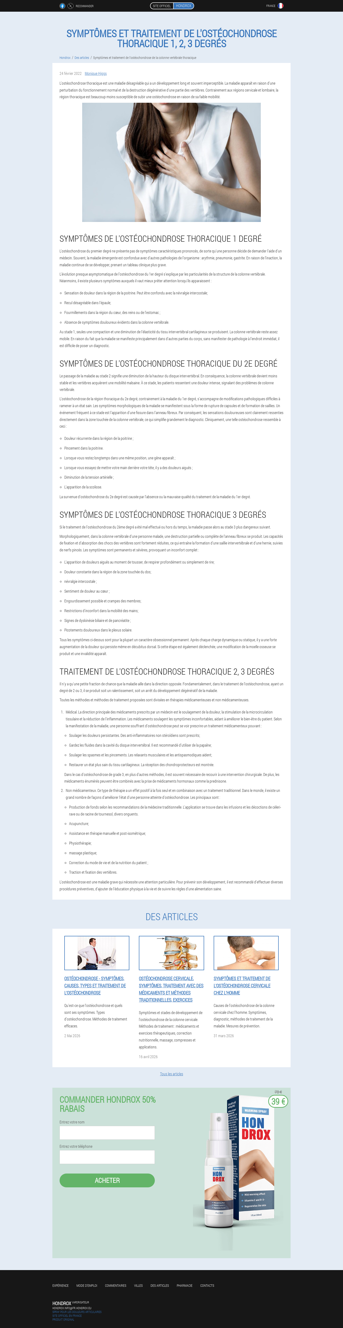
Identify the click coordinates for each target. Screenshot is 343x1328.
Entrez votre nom (72, 1122)
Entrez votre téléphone (76, 1146)
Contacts (207, 1285)
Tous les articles (171, 1073)
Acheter (107, 1180)
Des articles (160, 1285)
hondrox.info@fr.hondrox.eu (71, 1308)
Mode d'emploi (86, 1285)
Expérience (60, 1285)
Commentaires (115, 1285)
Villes (138, 1285)
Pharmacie (184, 1285)
